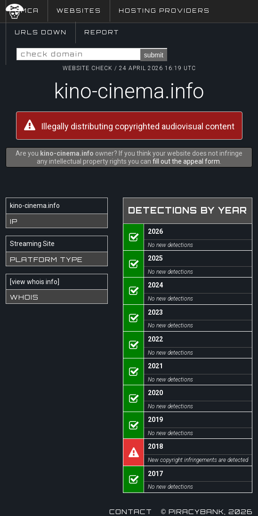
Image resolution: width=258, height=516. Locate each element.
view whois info (34, 282)
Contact (130, 512)
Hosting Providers (164, 10)
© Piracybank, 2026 (206, 512)
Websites (78, 10)
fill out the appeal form (186, 161)
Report (101, 32)
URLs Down (41, 32)
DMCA (27, 10)
